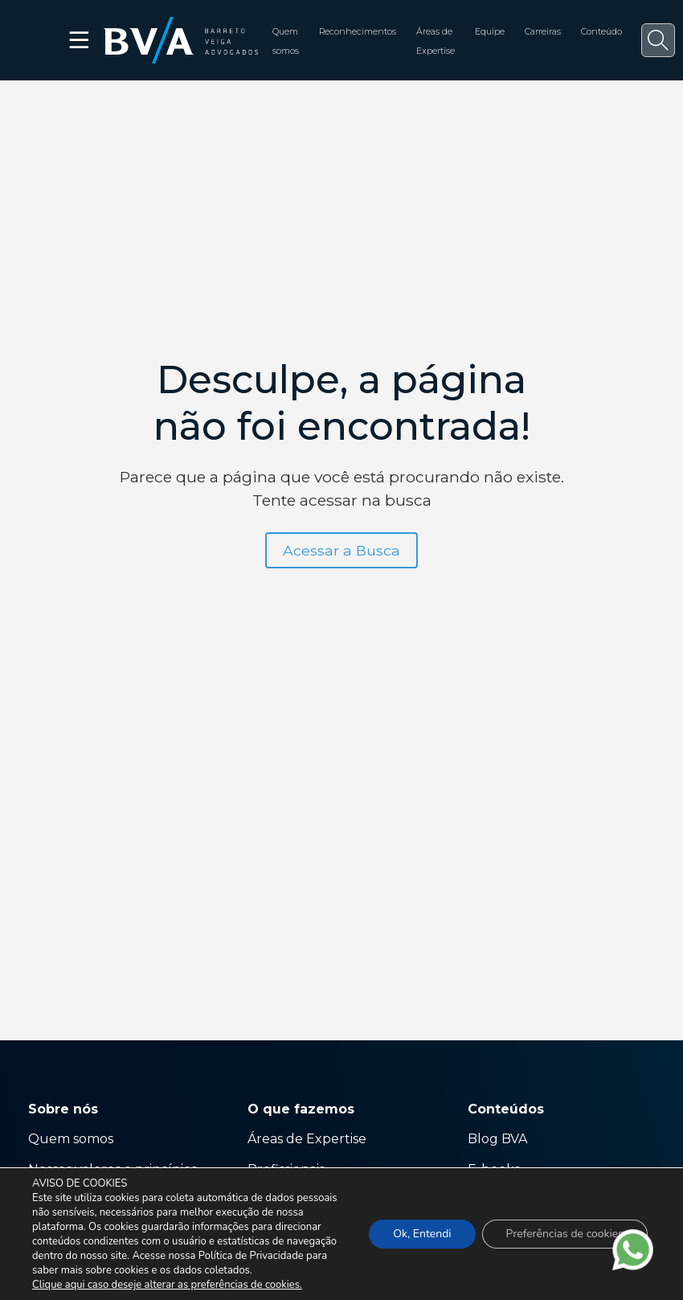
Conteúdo (601, 32)
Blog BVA (497, 1138)
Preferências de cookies (565, 1233)
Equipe (490, 32)
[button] (658, 40)
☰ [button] (80, 40)
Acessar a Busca (341, 550)
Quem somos (70, 1138)
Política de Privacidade (251, 1256)
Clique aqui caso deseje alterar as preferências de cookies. (167, 1284)
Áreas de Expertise (306, 1138)
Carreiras (543, 32)
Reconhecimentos (357, 32)
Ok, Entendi (422, 1233)
